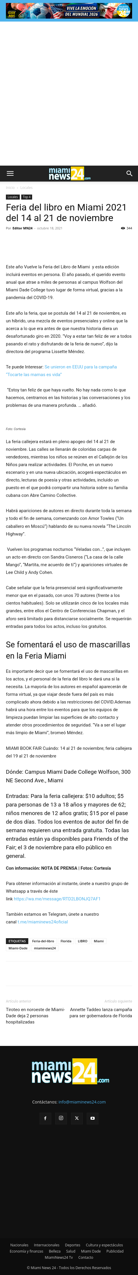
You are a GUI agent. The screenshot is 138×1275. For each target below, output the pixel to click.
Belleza (55, 1251)
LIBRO (82, 941)
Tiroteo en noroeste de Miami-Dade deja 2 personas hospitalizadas (35, 1016)
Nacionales (19, 1245)
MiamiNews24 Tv (59, 1257)
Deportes (72, 1245)
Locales (26, 187)
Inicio (10, 187)
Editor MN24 (23, 228)
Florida (65, 941)
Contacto (85, 1257)
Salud (70, 1251)
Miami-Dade (18, 948)
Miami (99, 941)
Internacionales (46, 1245)
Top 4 (27, 197)
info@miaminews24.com (82, 1102)
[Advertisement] (69, 94)
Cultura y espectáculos (104, 1245)
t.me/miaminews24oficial (43, 922)
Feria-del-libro (43, 941)
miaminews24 (45, 948)
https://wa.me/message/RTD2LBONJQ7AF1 (57, 899)
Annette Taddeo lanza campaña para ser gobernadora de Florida (101, 1012)
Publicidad (115, 1251)
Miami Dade (91, 1251)
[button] (10, 174)
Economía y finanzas (26, 1251)
